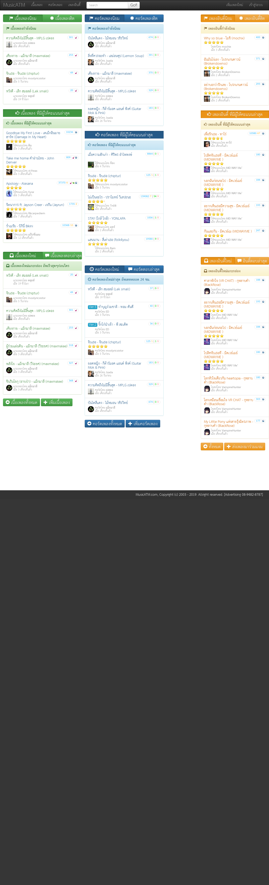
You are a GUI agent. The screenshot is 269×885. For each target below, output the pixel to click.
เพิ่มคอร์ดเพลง (143, 423)
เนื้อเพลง (36, 5)
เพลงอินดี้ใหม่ (218, 261)
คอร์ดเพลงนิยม (104, 18)
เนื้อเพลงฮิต (62, 18)
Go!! (133, 5)
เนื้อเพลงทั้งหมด (21, 402)
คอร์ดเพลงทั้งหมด (104, 423)
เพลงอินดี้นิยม (218, 18)
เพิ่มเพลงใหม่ (234, 5)
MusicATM (14, 5)
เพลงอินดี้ (74, 5)
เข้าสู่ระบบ (256, 5)
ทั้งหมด (212, 446)
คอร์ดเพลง (55, 5)
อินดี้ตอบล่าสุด (252, 261)
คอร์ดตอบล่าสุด (144, 269)
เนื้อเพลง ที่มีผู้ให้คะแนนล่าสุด (42, 113)
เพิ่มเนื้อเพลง (57, 402)
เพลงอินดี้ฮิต (252, 18)
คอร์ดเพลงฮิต (144, 18)
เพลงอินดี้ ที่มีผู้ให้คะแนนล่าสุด (235, 114)
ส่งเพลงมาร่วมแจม (245, 446)
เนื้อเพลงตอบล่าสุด (63, 255)
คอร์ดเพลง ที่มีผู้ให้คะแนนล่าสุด (124, 135)
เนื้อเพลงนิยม (22, 18)
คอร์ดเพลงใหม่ (104, 269)
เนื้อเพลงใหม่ (23, 255)
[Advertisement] (83, 458)
